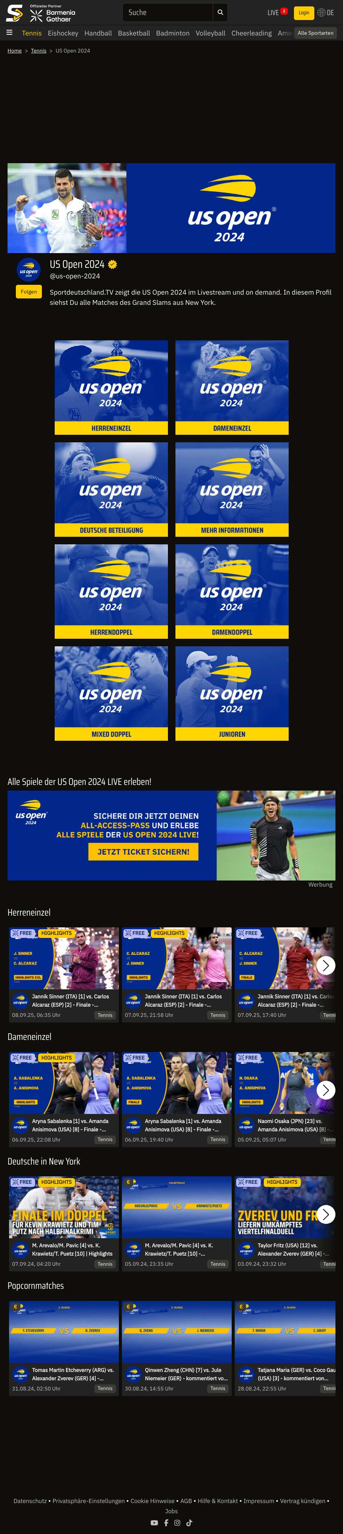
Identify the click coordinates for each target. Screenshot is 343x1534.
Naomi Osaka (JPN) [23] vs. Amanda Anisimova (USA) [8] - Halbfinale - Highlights (293, 1126)
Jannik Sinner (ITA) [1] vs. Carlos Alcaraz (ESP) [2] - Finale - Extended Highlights (70, 1001)
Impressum (260, 1501)
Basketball (134, 33)
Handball (98, 33)
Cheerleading (251, 33)
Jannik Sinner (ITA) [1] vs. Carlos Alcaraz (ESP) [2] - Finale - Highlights (183, 1001)
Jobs (171, 1511)
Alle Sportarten (316, 32)
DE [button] (325, 12)
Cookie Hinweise (153, 1501)
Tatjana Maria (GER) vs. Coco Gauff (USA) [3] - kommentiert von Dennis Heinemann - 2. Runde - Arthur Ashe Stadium (299, 1375)
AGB (187, 1501)
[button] (326, 965)
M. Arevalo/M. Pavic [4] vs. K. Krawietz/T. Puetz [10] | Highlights (72, 1249)
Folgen (29, 291)
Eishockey (63, 33)
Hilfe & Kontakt (218, 1501)
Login (304, 13)
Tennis (32, 33)
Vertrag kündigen (303, 1501)
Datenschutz (31, 1501)
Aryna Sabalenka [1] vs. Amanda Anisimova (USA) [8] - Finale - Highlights (70, 1126)
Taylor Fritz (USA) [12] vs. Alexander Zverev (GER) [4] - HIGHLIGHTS (291, 1250)
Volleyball (211, 33)
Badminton (173, 33)
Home (15, 50)
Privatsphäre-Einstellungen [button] (89, 1501)
